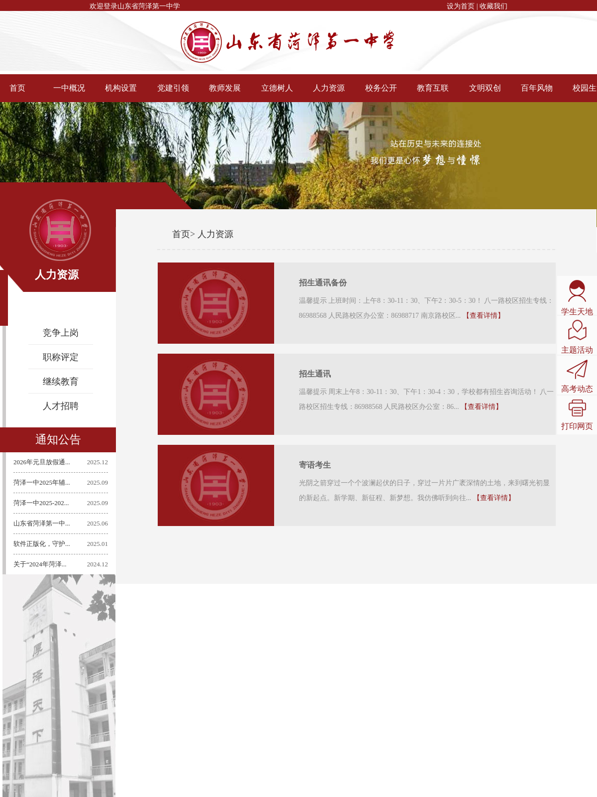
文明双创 (485, 88)
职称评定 (61, 357)
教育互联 (433, 88)
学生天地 (577, 298)
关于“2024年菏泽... (40, 564)
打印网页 (577, 414)
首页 (181, 234)
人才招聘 (61, 406)
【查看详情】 (483, 315)
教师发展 (225, 88)
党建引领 (173, 88)
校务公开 (381, 88)
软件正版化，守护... (42, 543)
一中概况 (69, 88)
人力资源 (329, 88)
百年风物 (537, 88)
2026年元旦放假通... (42, 462)
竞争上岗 (61, 333)
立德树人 (277, 88)
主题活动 (577, 337)
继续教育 (61, 382)
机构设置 (121, 88)
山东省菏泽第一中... (42, 523)
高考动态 (577, 376)
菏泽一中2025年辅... (42, 482)
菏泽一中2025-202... (42, 503)
